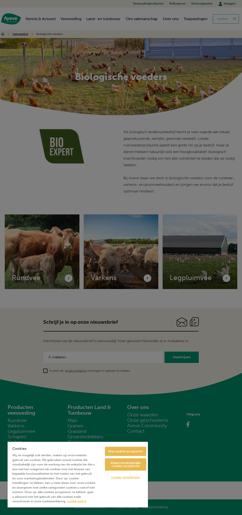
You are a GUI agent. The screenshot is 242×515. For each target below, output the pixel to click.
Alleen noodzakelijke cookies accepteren (125, 464)
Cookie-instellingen (125, 477)
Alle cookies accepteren (125, 451)
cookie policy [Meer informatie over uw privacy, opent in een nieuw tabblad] (76, 501)
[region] (78, 474)
